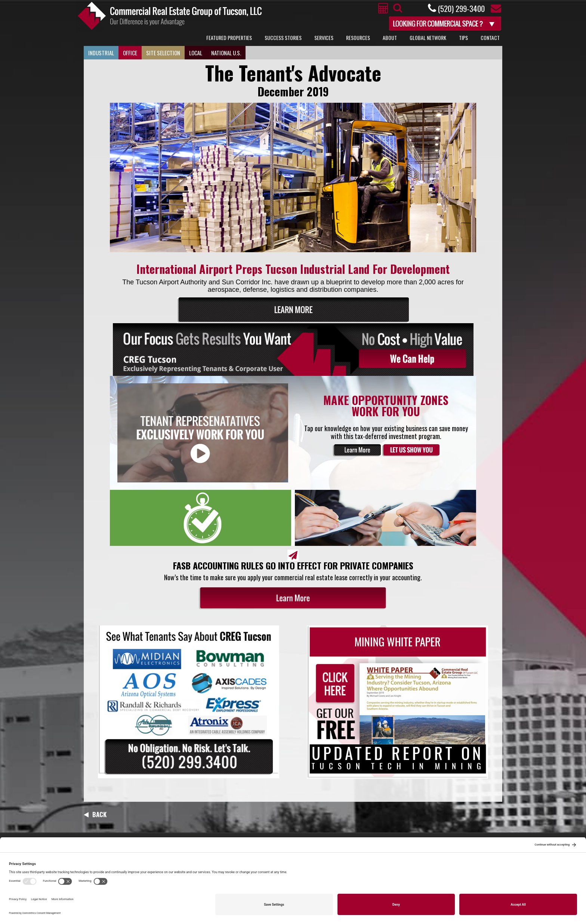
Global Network (428, 37)
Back (95, 814)
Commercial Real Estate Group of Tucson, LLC (169, 16)
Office (130, 53)
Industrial (101, 53)
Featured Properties (229, 37)
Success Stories (283, 37)
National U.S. (226, 53)
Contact (490, 37)
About (390, 37)
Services (323, 37)
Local (195, 53)
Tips (463, 37)
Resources (358, 37)
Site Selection (163, 53)
